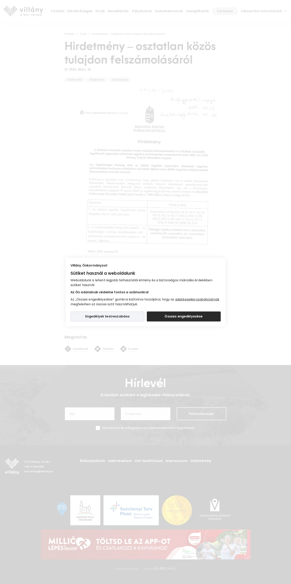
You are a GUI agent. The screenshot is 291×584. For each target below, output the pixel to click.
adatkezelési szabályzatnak (197, 299)
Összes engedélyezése (184, 316)
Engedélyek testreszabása (107, 316)
